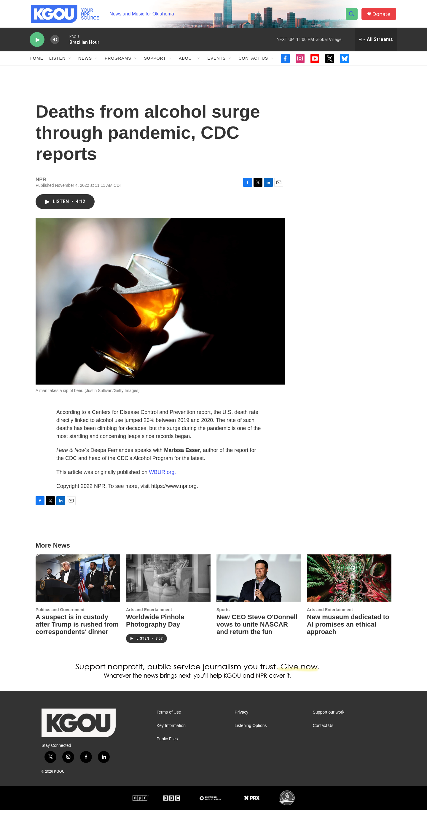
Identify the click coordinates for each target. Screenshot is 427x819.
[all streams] (376, 43)
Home (36, 61)
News (85, 61)
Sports (223, 618)
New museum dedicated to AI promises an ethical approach (348, 634)
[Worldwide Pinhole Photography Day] (168, 587)
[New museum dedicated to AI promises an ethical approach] (349, 587)
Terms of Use (169, 722)
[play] (37, 43)
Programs (118, 61)
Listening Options (251, 735)
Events (216, 61)
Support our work (329, 722)
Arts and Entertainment (149, 618)
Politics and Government (60, 618)
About (187, 61)
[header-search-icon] (352, 16)
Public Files (167, 748)
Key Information (171, 735)
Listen (57, 61)
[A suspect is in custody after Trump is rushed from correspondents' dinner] (78, 587)
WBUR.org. (162, 481)
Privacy (241, 722)
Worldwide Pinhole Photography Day (155, 630)
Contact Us (253, 61)
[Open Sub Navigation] (70, 61)
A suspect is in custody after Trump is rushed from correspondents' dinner (77, 634)
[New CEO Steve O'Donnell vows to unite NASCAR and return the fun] (258, 587)
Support (155, 61)
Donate (382, 15)
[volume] (55, 43)
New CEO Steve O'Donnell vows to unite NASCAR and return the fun (256, 634)
